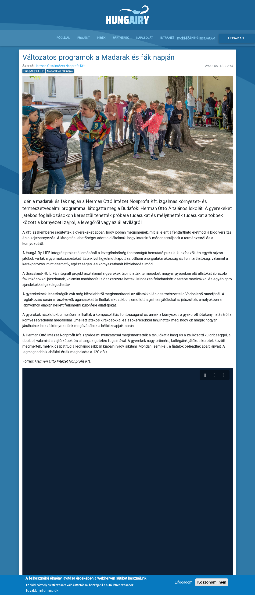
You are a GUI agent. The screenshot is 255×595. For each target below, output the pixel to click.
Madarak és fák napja (60, 71)
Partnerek (121, 37)
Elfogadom (183, 583)
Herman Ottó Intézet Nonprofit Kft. (60, 66)
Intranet (167, 37)
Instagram (207, 38)
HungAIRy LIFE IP (33, 71)
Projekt (83, 37)
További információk (41, 591)
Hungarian (235, 38)
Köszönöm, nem (211, 583)
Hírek (101, 37)
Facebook (184, 38)
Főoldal (63, 37)
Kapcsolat (144, 37)
